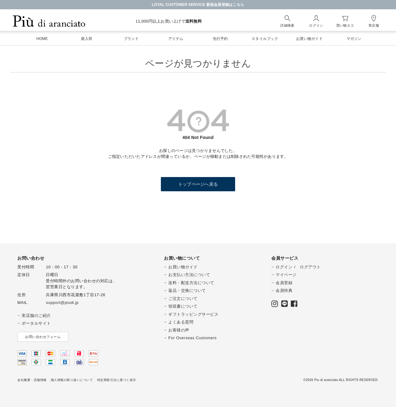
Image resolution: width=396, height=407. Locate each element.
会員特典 (284, 290)
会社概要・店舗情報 (32, 380)
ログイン (284, 267)
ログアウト (310, 267)
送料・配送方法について (191, 282)
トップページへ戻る (198, 184)
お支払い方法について (189, 274)
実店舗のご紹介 (36, 315)
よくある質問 (180, 322)
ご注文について (183, 298)
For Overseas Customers (192, 338)
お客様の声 (178, 330)
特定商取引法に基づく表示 (116, 380)
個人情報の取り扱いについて (72, 380)
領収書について (183, 306)
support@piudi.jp (62, 302)
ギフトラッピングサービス (193, 314)
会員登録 (284, 282)
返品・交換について (187, 290)
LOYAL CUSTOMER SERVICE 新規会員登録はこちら (198, 4)
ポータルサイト (36, 323)
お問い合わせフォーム (43, 337)
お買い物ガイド (183, 267)
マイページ (286, 274)
